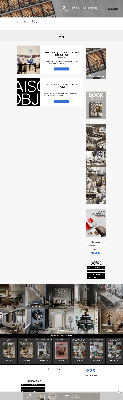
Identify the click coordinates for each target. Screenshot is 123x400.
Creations (20, 27)
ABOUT (86, 375)
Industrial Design (30, 27)
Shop (98, 27)
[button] (121, 352)
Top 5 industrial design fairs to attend (62, 85)
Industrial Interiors (64, 27)
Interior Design (72, 82)
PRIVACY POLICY (93, 375)
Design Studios (51, 27)
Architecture (76, 27)
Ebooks (93, 27)
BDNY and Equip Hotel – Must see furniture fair (62, 53)
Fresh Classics (85, 27)
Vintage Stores (41, 27)
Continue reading (61, 101)
